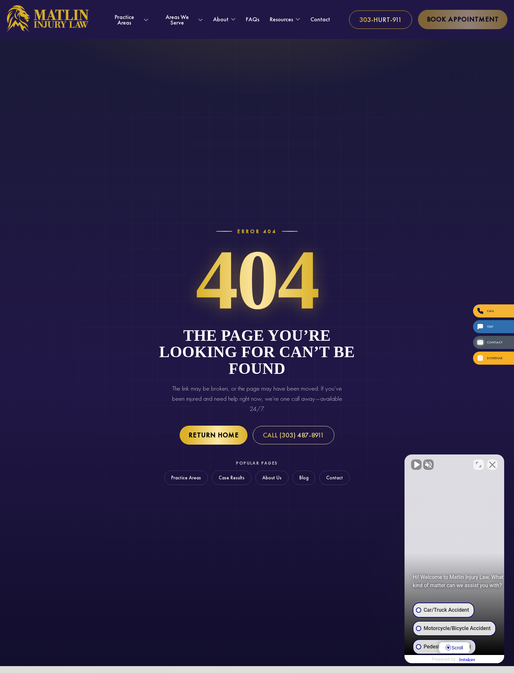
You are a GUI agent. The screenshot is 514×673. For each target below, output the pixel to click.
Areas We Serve (177, 20)
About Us (272, 477)
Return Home (213, 435)
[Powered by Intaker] (458, 659)
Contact (320, 19)
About (220, 19)
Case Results (232, 477)
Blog (303, 477)
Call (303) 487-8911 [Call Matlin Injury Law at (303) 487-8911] (293, 435)
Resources (281, 19)
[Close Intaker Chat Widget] (492, 463)
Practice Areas (124, 20)
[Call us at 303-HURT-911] (380, 19)
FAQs (252, 19)
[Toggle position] (478, 463)
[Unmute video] (398, 463)
